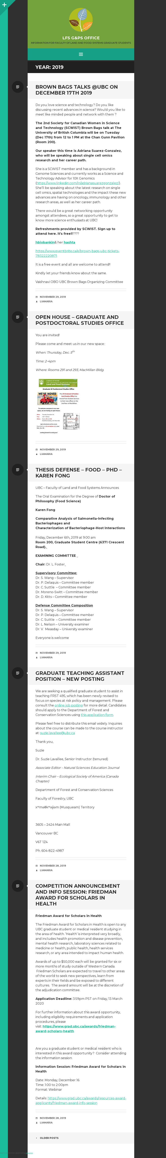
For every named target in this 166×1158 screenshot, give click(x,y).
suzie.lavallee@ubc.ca (57, 733)
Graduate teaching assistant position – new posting (80, 676)
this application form (97, 715)
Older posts (47, 1137)
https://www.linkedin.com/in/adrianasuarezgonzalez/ (78, 183)
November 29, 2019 (53, 296)
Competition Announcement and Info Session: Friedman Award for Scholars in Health (78, 895)
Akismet (29, 1153)
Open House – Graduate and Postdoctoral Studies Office (80, 320)
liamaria (46, 301)
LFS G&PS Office (81, 38)
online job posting (69, 705)
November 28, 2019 (53, 865)
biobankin (46, 242)
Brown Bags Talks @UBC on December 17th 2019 (77, 90)
